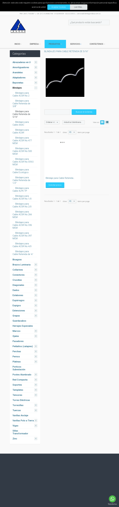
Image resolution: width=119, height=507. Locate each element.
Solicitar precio (71, 185)
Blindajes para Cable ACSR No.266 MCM (22, 214)
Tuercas (17, 410)
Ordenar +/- (50, 122)
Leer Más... (78, 7)
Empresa (35, 44)
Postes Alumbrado (22, 374)
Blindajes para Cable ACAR (21, 131)
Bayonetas (18, 82)
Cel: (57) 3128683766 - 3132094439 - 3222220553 (56, 14)
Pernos (16, 356)
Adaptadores (19, 77)
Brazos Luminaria (22, 264)
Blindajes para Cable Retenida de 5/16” (21, 114)
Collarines (18, 269)
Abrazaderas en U (22, 62)
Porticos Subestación (19, 368)
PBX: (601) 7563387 (27, 14)
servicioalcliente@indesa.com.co (89, 14)
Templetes (18, 390)
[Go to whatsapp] (112, 498)
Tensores (17, 395)
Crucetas (17, 280)
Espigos (17, 305)
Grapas (16, 315)
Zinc (15, 438)
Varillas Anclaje (20, 415)
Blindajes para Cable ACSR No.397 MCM (22, 236)
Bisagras (17, 259)
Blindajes (17, 88)
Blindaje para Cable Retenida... (76, 178)
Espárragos (18, 300)
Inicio (18, 44)
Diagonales (18, 285)
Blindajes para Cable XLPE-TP (21, 189)
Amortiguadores (21, 67)
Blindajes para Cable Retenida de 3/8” (21, 103)
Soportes (17, 385)
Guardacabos (19, 321)
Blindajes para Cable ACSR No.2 (21, 94)
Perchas (17, 351)
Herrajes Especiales (23, 326)
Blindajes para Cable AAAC (21, 123)
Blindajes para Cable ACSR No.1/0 (22, 197)
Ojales (16, 336)
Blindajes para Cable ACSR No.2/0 (22, 205)
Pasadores (18, 341)
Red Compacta (20, 379)
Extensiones (19, 310)
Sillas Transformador (20, 432)
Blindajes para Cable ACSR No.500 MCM (22, 151)
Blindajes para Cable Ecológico (21, 171)
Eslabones (18, 295)
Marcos (16, 331)
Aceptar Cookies (58, 7)
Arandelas (18, 72)
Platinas (17, 361)
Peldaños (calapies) (23, 346)
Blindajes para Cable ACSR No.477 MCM (22, 140)
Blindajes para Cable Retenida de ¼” (23, 253)
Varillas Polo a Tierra (23, 420)
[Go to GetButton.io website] (112, 504)
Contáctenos (97, 44)
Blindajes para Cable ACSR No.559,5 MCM (23, 162)
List (106, 122)
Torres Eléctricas (21, 400)
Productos (55, 44)
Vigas (15, 425)
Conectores (19, 275)
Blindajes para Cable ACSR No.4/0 (22, 245)
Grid (102, 122)
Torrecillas (18, 405)
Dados (16, 290)
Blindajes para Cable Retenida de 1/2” (21, 180)
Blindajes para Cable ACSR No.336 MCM (22, 225)
